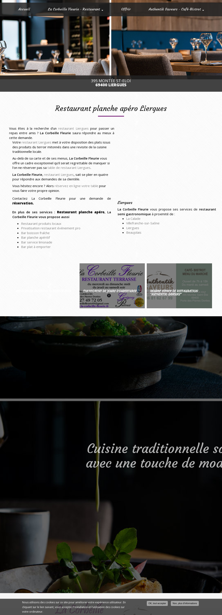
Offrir (126, 9)
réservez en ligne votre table (76, 186)
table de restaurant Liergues (68, 167)
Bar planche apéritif (35, 237)
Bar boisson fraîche (35, 233)
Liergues (132, 228)
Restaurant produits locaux (41, 223)
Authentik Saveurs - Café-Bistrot (176, 9)
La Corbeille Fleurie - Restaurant (75, 9)
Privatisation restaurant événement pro (50, 228)
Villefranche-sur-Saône (143, 223)
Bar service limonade (36, 242)
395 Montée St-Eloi (111, 83)
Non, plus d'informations (185, 603)
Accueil (24, 9)
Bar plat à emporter (36, 247)
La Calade (133, 218)
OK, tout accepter (157, 603)
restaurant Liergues (73, 128)
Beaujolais (133, 232)
